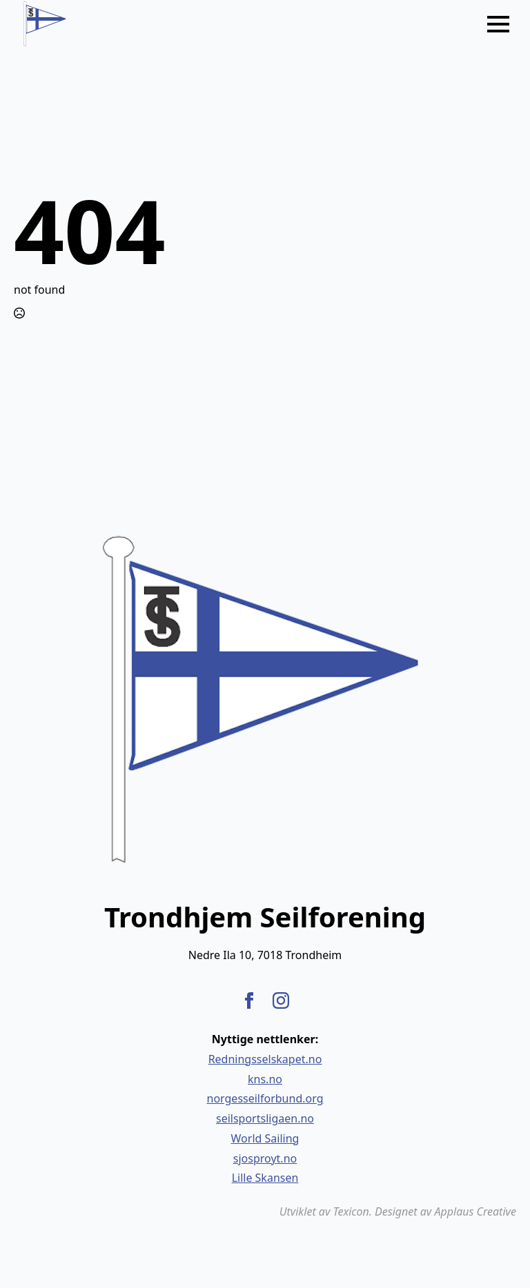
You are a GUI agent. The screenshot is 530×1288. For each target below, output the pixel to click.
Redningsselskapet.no (265, 1059)
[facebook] (249, 1000)
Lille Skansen (265, 1177)
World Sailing (265, 1138)
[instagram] (281, 1000)
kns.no (265, 1079)
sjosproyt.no (265, 1158)
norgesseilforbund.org (265, 1098)
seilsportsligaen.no (265, 1118)
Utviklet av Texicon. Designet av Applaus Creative (397, 1211)
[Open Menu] (498, 24)
